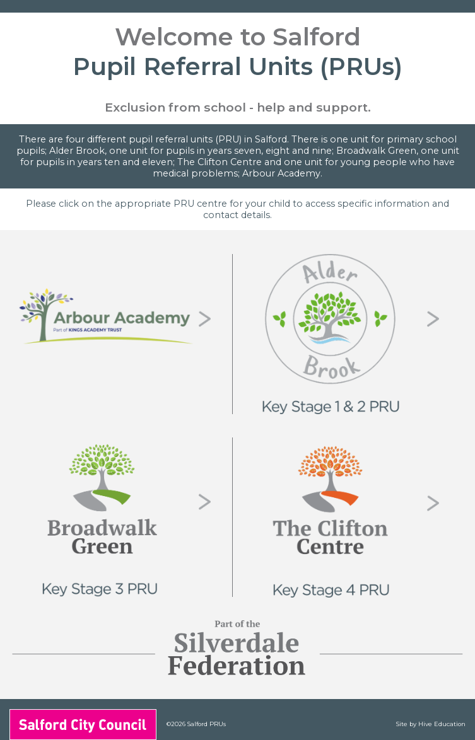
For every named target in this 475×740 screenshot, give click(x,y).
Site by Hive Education (431, 723)
